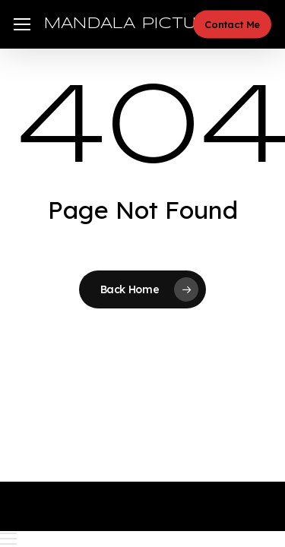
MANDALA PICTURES (138, 24)
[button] (22, 25)
